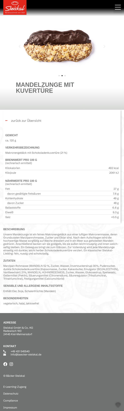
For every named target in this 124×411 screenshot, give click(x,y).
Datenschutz (10, 393)
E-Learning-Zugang (14, 386)
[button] (117, 7)
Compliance (10, 400)
